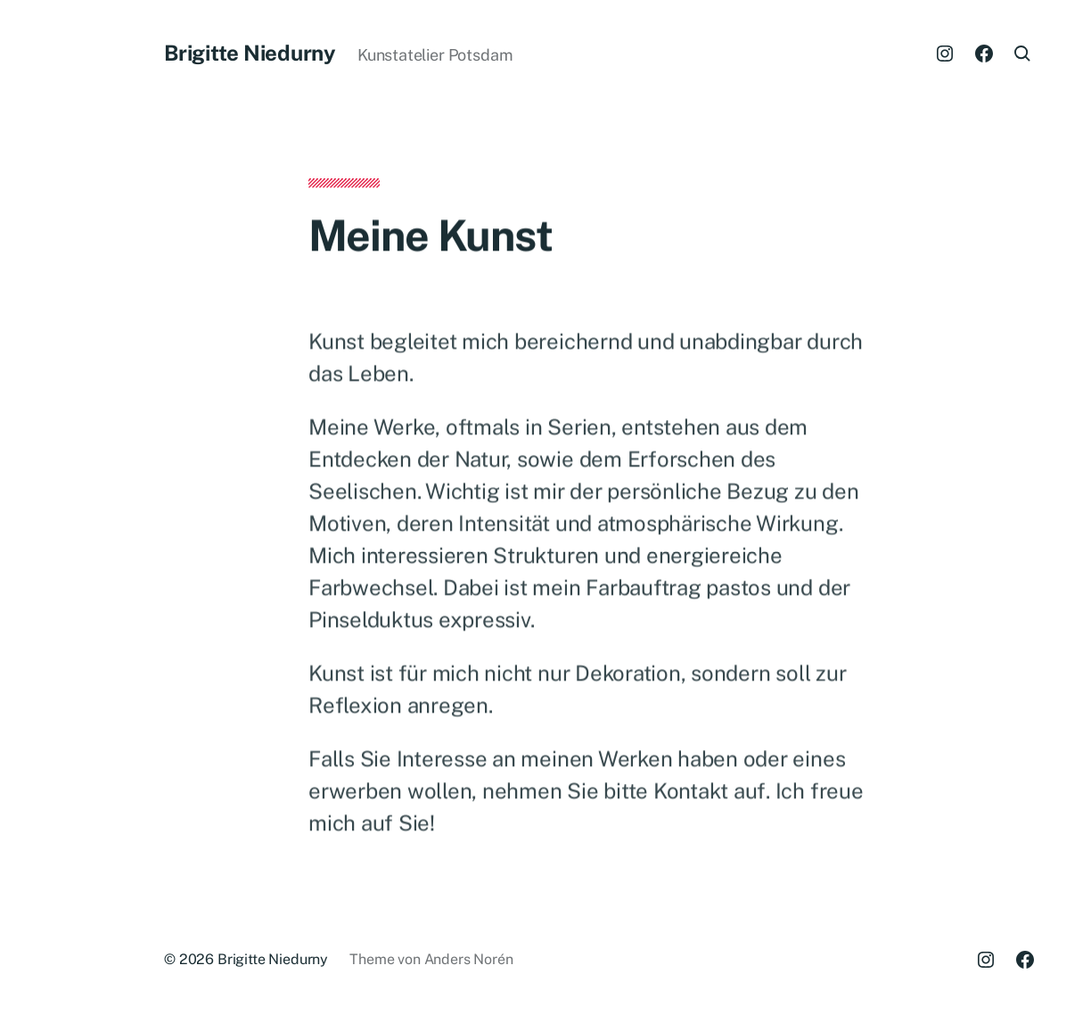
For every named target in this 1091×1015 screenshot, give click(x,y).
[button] (53, 507)
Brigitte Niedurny (250, 52)
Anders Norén (468, 959)
